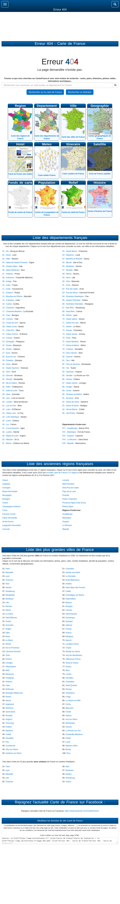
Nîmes (8, 644)
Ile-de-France (7, 521)
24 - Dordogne (8, 342)
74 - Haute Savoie (69, 334)
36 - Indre (6, 387)
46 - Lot (5, 424)
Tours (7, 655)
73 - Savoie (67, 330)
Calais (68, 591)
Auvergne (6, 488)
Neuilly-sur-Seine (73, 651)
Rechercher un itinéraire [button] (79, 92)
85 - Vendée (67, 375)
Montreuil (9, 708)
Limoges (9, 663)
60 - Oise (66, 281)
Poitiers (9, 727)
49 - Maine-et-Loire (10, 436)
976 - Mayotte (68, 443)
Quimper (69, 621)
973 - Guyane (68, 436)
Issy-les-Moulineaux (74, 655)
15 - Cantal (7, 304)
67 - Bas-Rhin (68, 308)
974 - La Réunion (69, 439)
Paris (8, 569)
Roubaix (9, 715)
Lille (7, 602)
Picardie (65, 495)
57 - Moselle (67, 270)
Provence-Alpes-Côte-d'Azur (74, 503)
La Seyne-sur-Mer (73, 700)
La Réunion (67, 525)
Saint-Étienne (11, 618)
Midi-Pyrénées (68, 484)
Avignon (8, 719)
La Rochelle (70, 576)
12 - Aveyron (7, 293)
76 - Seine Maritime (70, 342)
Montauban (70, 723)
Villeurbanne (11, 666)
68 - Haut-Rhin (68, 311)
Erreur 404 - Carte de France (60, 43)
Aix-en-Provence (12, 648)
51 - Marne (6, 443)
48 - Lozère (7, 432)
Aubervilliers (70, 599)
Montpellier (10, 595)
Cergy (68, 697)
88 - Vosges (67, 387)
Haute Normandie (9, 518)
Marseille (9, 572)
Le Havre (9, 614)
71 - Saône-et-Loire (70, 323)
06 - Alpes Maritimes (10, 270)
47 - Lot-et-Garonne (10, 428)
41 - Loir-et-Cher (9, 406)
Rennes (9, 606)
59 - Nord (66, 277)
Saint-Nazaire (71, 614)
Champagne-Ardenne (11, 506)
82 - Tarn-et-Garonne (71, 364)
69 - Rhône (67, 315)
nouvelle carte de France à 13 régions (62, 473)
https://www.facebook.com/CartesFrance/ (82, 811)
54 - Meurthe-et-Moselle (72, 259)
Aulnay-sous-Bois (72, 572)
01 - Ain (5, 251)
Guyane (65, 521)
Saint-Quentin (71, 685)
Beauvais (69, 708)
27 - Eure (6, 353)
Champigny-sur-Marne (75, 595)
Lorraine (65, 480)
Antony (68, 666)
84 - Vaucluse (68, 372)
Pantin (68, 738)
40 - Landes (7, 402)
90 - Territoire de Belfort (72, 394)
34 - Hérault (7, 379)
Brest (8, 636)
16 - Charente (8, 308)
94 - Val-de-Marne (69, 409)
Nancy (8, 700)
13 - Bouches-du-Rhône (12, 296)
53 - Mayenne (68, 255)
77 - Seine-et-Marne (70, 345)
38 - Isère (6, 394)
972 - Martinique (69, 432)
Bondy (68, 749)
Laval (68, 742)
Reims (8, 610)
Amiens (8, 659)
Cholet (68, 712)
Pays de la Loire (69, 491)
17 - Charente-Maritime (12, 311)
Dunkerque (70, 618)
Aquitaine (6, 484)
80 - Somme (67, 357)
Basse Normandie (9, 491)
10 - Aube (6, 285)
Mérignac (69, 636)
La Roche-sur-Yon (73, 731)
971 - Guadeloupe (69, 428)
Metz (8, 670)
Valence (69, 625)
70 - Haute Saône (69, 319)
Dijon (8, 633)
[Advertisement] (60, 26)
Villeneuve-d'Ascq (73, 659)
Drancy (69, 633)
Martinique (66, 518)
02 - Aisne (6, 255)
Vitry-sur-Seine (12, 749)
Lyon (8, 576)
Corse (4, 510)
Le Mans (9, 640)
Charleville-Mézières (74, 734)
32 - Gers (6, 372)
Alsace (5, 480)
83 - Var (65, 368)
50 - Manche (7, 439)
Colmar (69, 629)
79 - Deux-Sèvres (69, 353)
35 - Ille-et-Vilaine (9, 383)
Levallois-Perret (72, 644)
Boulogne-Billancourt (14, 693)
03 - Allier (6, 259)
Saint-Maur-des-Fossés (75, 587)
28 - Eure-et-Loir (9, 357)
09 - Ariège (6, 281)
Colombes (70, 569)
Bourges (69, 606)
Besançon (10, 674)
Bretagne (6, 499)
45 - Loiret (6, 421)
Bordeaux (10, 599)
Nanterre (9, 731)
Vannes (69, 727)
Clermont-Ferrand (13, 651)
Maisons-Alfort (72, 746)
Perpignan (10, 678)
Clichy (68, 704)
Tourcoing (9, 723)
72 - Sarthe (67, 326)
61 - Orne (66, 285)
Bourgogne (7, 495)
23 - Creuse (7, 338)
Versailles (10, 738)
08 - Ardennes (8, 277)
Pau (7, 742)
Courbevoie (10, 746)
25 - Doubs (7, 345)
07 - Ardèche (7, 274)
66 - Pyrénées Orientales (72, 304)
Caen (8, 685)
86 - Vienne (67, 379)
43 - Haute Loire (9, 413)
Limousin (6, 529)
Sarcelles (69, 678)
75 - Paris (66, 338)
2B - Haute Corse (9, 326)
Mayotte (65, 529)
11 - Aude (6, 289)
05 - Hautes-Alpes (9, 266)
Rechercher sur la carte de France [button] (45, 92)
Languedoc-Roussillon (11, 525)
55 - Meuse (67, 262)
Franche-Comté (8, 514)
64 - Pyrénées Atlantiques (73, 296)
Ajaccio (68, 640)
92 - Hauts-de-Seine (70, 402)
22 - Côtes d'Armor (10, 334)
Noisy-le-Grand (72, 663)
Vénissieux (70, 693)
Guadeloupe (67, 514)
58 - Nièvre (67, 274)
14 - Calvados (8, 300)
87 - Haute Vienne (70, 383)
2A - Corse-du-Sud (10, 323)
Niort (68, 670)
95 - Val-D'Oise (68, 413)
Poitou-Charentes (69, 499)
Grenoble (9, 625)
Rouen (8, 697)
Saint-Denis (10, 712)
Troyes (68, 648)
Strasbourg (10, 591)
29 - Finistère (7, 360)
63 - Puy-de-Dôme (70, 293)
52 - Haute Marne (69, 251)
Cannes (69, 610)
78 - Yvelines (67, 349)
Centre (5, 503)
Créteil (8, 734)
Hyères (69, 715)
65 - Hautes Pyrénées (71, 300)
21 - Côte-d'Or (8, 330)
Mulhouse (10, 689)
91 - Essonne (67, 398)
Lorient (68, 674)
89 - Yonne (66, 390)
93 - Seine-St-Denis (70, 406)
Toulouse (9, 580)
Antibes (68, 584)
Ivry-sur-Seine (71, 719)
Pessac (69, 689)
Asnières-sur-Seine (13, 753)
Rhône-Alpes (67, 506)
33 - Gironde (7, 375)
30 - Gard (6, 364)
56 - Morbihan (68, 266)
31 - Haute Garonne (10, 368)
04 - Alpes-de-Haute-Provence (15, 262)
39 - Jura (6, 398)
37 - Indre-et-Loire (9, 390)
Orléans (9, 682)
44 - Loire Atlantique (10, 417)
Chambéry (70, 682)
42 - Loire (6, 409)
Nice (7, 584)
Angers (8, 629)
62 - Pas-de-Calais (70, 289)
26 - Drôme (7, 349)
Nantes (9, 587)
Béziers (69, 602)
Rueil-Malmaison (73, 580)
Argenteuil (9, 704)
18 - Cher (6, 315)
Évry (68, 753)
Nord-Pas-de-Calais (70, 488)
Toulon (8, 621)
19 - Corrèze (7, 319)
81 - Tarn (66, 360)
